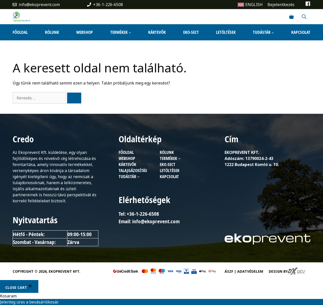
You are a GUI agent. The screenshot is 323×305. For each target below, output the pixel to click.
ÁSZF (229, 271)
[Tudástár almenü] (273, 32)
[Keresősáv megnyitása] (304, 16)
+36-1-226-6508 (108, 4)
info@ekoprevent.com (39, 4)
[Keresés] (74, 98)
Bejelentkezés (280, 4)
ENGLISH (254, 4)
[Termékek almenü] (130, 32)
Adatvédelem (250, 271)
